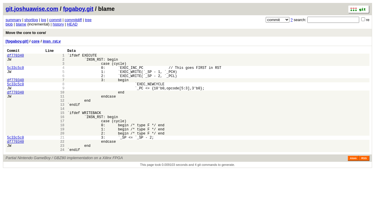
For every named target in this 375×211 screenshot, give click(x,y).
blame (21, 24)
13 (62, 116)
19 (62, 146)
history (58, 24)
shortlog (31, 20)
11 (62, 106)
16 (62, 131)
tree (88, 20)
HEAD (72, 24)
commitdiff (73, 20)
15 (62, 126)
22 (62, 161)
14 (62, 121)
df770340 (15, 57)
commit (55, 20)
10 (62, 101)
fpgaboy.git (78, 9)
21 (62, 156)
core (36, 41)
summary (13, 20)
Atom (353, 180)
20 (62, 151)
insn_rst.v (52, 41)
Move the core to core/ (26, 32)
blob (9, 24)
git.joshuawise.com (32, 9)
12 (62, 111)
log (43, 20)
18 (62, 141)
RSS (364, 180)
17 (62, 136)
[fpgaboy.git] (17, 41)
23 (62, 166)
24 (62, 171)
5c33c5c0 (15, 71)
